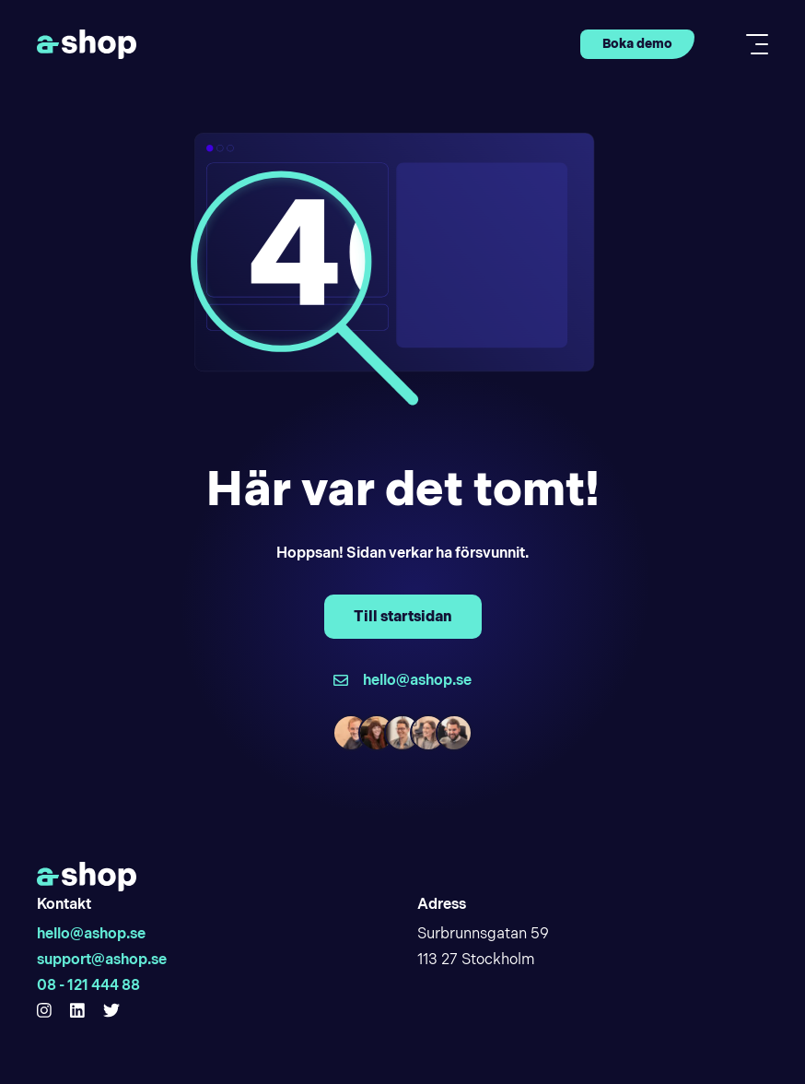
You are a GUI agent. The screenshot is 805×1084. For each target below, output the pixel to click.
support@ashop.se (102, 959)
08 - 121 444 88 (88, 985)
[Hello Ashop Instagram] (44, 1011)
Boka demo (637, 43)
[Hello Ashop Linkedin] (77, 1011)
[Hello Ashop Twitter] (111, 1011)
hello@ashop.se (91, 933)
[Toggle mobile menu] (751, 44)
